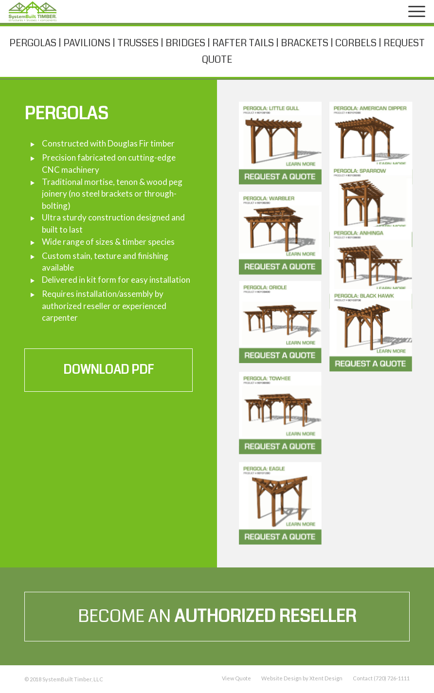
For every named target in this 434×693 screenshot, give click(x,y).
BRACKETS (304, 43)
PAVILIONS (86, 43)
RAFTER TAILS (243, 43)
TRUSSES (138, 43)
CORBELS (356, 43)
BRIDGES (185, 43)
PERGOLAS (32, 43)
